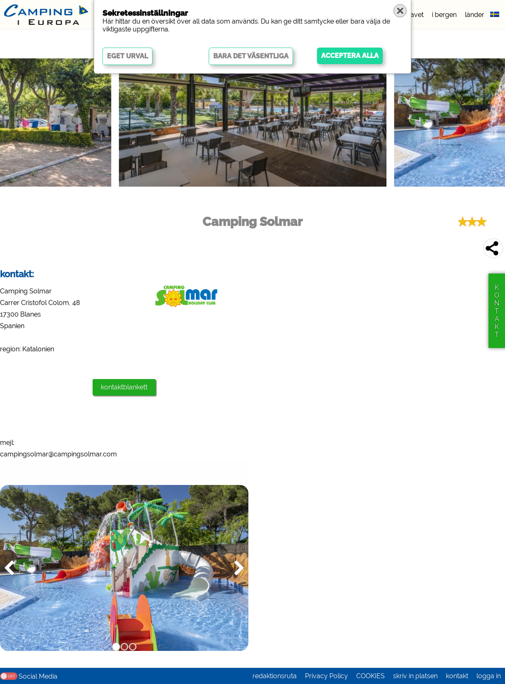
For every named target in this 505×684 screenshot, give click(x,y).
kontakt (457, 676)
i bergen (444, 15)
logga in (488, 676)
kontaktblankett (124, 387)
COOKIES (370, 676)
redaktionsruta (274, 676)
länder (474, 15)
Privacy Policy (326, 676)
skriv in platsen (415, 676)
